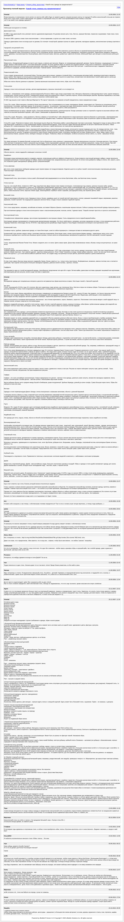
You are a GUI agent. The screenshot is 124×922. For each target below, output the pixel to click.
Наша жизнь (21, 4)
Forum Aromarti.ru (9, 4)
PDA (118, 7)
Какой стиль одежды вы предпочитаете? (43, 9)
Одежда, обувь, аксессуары (35, 4)
